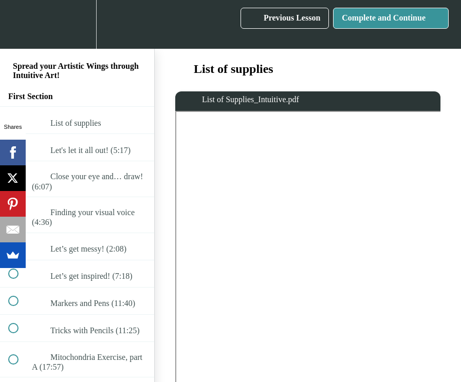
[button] (19, 24)
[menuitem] (77, 24)
